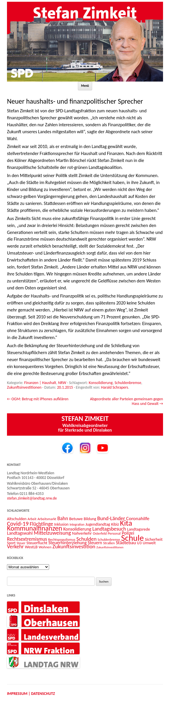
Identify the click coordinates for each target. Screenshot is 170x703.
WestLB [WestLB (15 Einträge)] (31, 546)
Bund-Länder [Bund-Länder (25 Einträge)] (111, 518)
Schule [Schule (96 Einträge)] (132, 538)
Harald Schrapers (114, 387)
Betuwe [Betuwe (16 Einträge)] (76, 518)
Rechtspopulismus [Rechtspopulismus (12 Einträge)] (62, 539)
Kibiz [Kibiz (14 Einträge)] (115, 524)
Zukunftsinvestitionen (24, 387)
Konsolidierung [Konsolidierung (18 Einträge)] (77, 529)
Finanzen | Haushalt (40, 382)
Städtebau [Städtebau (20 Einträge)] (126, 542)
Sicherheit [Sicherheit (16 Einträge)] (153, 539)
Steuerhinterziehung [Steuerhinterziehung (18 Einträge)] (68, 542)
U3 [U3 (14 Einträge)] (139, 542)
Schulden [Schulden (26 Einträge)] (86, 539)
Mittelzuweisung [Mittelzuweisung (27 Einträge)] (52, 532)
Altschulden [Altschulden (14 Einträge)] (16, 518)
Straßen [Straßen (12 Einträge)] (109, 543)
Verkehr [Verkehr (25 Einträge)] (15, 546)
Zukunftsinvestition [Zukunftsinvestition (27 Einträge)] (73, 546)
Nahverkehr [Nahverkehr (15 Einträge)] (82, 533)
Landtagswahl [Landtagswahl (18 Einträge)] (20, 533)
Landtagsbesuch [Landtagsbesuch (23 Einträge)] (109, 529)
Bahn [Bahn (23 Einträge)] (62, 518)
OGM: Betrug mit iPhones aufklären (37, 398)
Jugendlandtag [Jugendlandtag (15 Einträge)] (97, 524)
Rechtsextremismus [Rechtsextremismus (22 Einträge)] (27, 539)
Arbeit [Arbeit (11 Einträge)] (32, 519)
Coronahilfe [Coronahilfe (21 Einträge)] (137, 518)
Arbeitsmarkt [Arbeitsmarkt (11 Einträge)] (46, 519)
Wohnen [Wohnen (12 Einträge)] (45, 547)
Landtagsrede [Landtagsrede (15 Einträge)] (138, 529)
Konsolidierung (100, 382)
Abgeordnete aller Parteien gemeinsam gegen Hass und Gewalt (126, 401)
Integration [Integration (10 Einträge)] (76, 524)
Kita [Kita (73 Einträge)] (126, 523)
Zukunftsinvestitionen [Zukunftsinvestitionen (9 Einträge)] (110, 547)
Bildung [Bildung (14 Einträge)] (90, 518)
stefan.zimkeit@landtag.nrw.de (32, 498)
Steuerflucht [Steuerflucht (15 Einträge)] (36, 542)
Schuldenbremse (127, 382)
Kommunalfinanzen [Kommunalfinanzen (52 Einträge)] (34, 528)
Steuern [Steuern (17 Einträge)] (95, 542)
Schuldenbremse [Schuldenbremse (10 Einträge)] (109, 540)
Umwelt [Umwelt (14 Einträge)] (149, 542)
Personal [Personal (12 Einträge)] (114, 533)
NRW (62, 382)
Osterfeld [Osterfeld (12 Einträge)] (100, 533)
